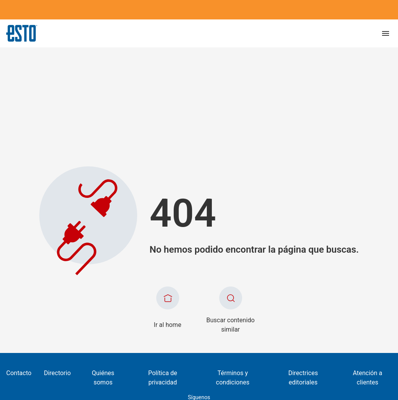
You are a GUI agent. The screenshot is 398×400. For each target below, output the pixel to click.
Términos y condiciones (233, 377)
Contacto (18, 373)
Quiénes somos (103, 377)
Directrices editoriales (303, 377)
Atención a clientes (367, 377)
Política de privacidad (162, 377)
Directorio (57, 373)
